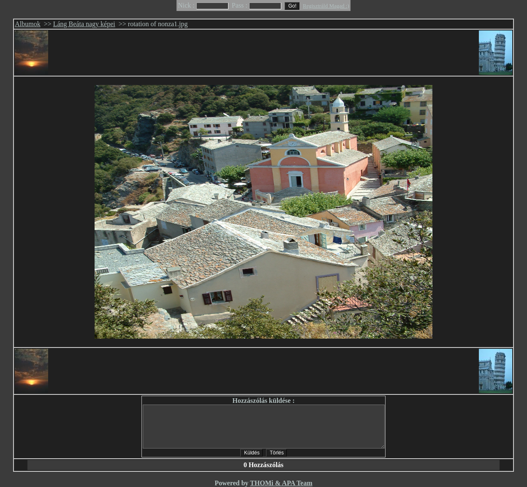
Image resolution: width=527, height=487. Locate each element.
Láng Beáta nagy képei (84, 23)
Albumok (27, 23)
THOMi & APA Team (281, 483)
